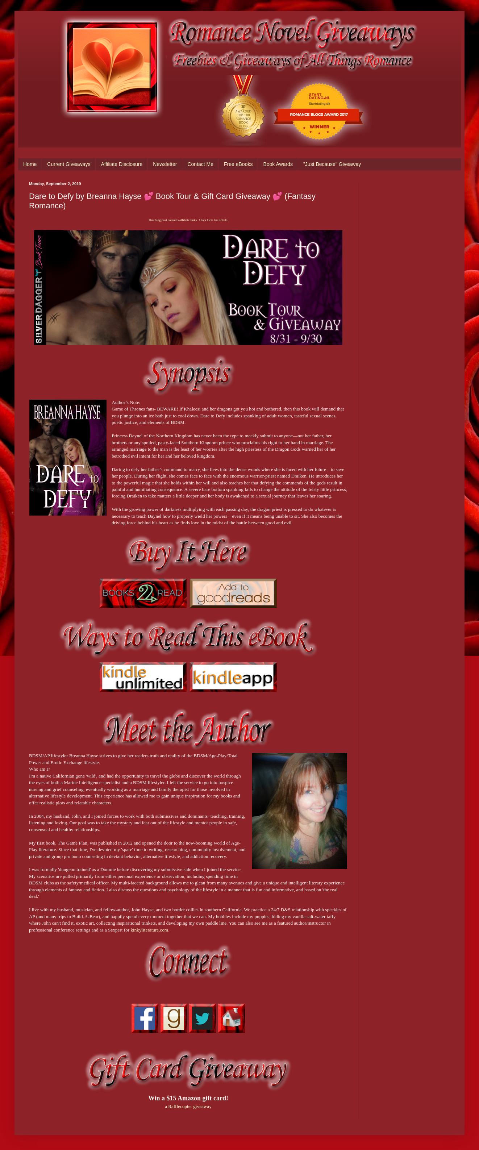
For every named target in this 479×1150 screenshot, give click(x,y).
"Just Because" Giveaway (332, 164)
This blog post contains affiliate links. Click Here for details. (188, 220)
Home (30, 164)
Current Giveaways (68, 164)
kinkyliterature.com (149, 930)
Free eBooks (238, 164)
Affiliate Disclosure (121, 164)
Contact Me (200, 164)
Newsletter (165, 164)
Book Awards (277, 164)
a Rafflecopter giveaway (188, 1106)
